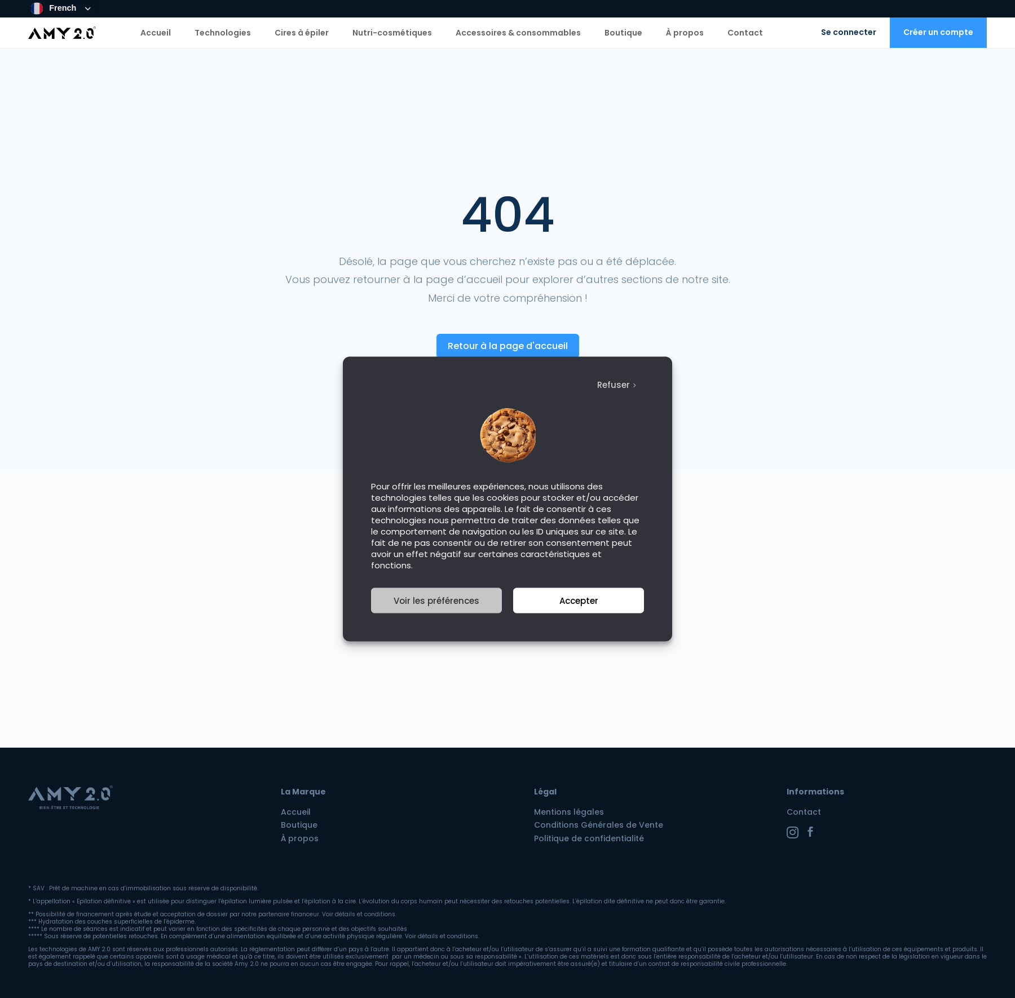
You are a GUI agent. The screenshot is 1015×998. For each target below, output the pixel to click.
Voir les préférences (436, 600)
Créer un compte (938, 32)
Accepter (578, 600)
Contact (745, 32)
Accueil (155, 32)
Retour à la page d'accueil (508, 345)
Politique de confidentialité (589, 838)
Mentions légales (569, 812)
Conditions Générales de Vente (598, 825)
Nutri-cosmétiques (392, 32)
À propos (685, 32)
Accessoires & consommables (518, 32)
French (54, 8)
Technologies (223, 32)
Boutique (623, 32)
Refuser (613, 385)
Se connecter (848, 32)
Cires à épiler (302, 32)
